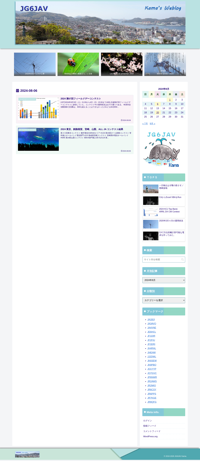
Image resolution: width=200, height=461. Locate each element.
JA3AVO (151, 323)
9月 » (152, 123)
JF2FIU (151, 340)
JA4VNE (151, 328)
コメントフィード (152, 432)
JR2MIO (151, 385)
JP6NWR (152, 377)
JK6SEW (152, 361)
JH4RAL (151, 348)
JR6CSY (151, 389)
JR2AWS (152, 381)
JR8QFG (152, 402)
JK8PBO (151, 365)
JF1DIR (151, 336)
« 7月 (145, 123)
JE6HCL (151, 332)
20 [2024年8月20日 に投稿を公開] (157, 112)
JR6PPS (151, 394)
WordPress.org (151, 437)
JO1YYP (151, 369)
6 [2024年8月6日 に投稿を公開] (157, 104)
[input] (163, 260)
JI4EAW (151, 352)
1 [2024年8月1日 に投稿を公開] (170, 100)
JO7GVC (152, 373)
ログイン (147, 421)
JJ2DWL (151, 356)
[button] (182, 259)
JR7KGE (151, 398)
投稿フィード (150, 426)
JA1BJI (151, 319)
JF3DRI (151, 344)
